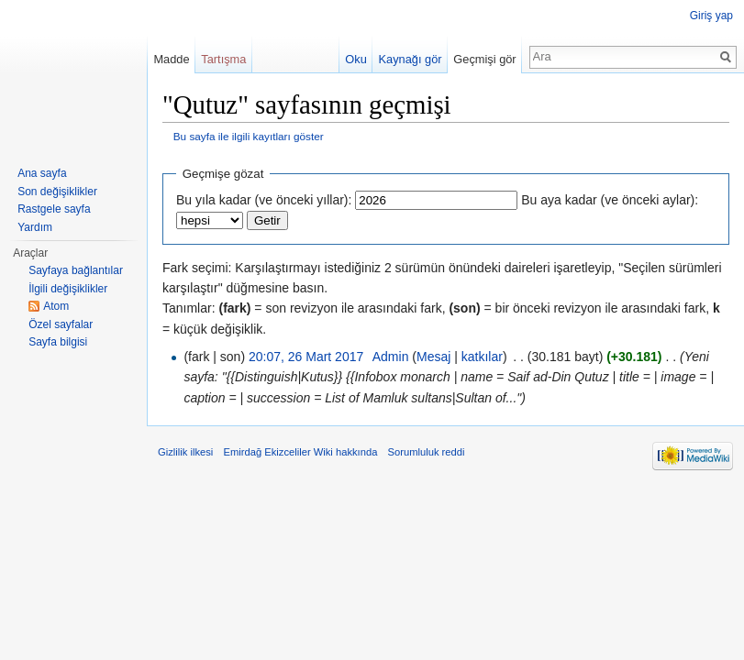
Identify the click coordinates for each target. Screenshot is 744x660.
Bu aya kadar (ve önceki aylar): (609, 199)
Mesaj (433, 356)
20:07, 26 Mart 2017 (306, 356)
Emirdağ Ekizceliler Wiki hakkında (300, 451)
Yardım (34, 227)
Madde (171, 59)
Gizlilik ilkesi (185, 451)
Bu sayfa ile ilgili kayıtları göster (248, 136)
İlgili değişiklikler (67, 288)
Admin (390, 356)
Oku (355, 59)
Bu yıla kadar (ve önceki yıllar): (263, 199)
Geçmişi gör (484, 59)
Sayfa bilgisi (57, 342)
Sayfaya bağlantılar (75, 270)
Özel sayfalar (60, 324)
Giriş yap (711, 15)
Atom (56, 306)
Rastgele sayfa (53, 209)
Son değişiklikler (57, 191)
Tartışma (223, 59)
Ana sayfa (41, 173)
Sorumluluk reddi (426, 451)
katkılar (482, 356)
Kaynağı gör (410, 59)
